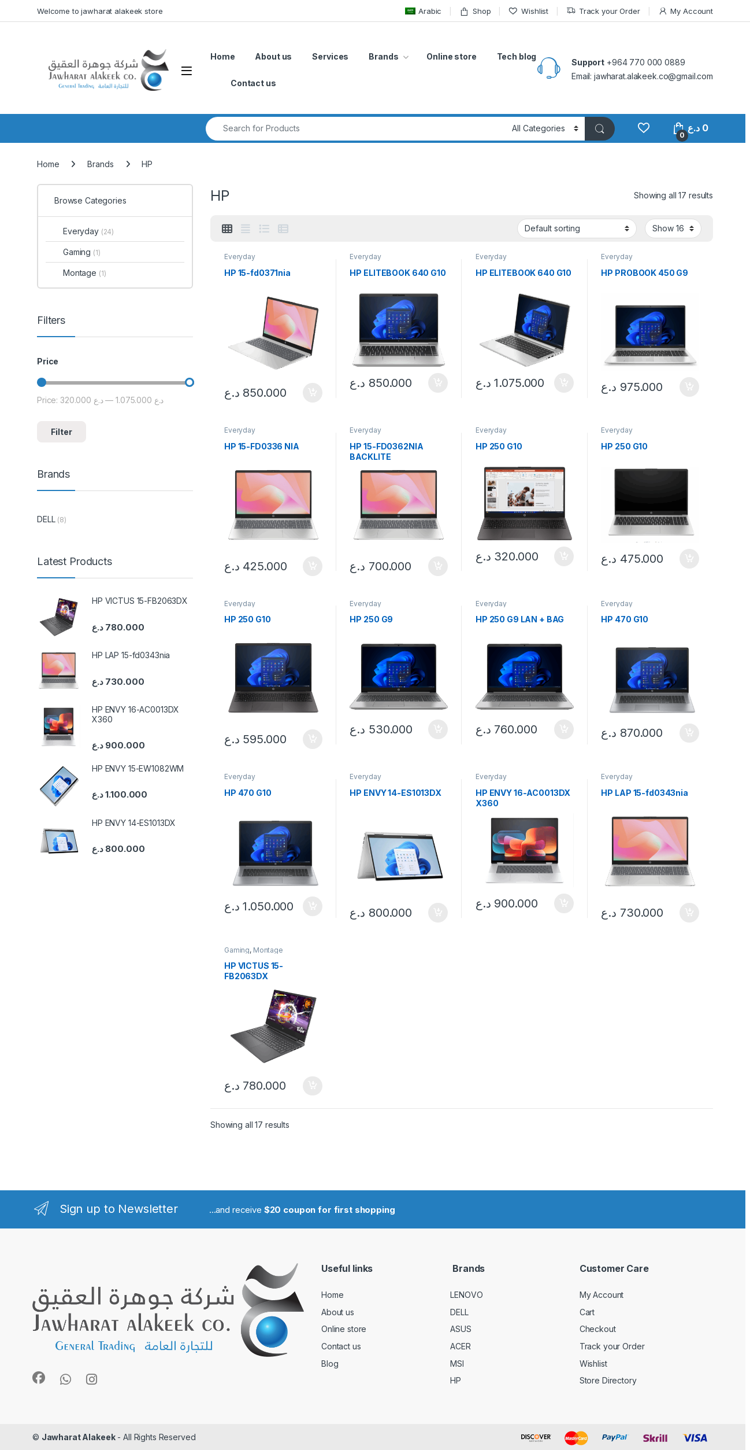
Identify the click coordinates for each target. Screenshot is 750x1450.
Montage (268, 950)
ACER (460, 1346)
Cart (587, 1312)
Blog (329, 1363)
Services (330, 56)
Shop (475, 11)
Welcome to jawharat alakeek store (99, 11)
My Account (685, 11)
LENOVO (466, 1295)
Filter (61, 432)
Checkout (598, 1329)
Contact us (253, 83)
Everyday (239, 256)
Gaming (237, 950)
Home (222, 56)
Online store (451, 56)
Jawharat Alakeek (79, 1437)
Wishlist (528, 11)
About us (273, 56)
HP (455, 1380)
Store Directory (608, 1380)
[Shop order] (577, 228)
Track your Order (603, 11)
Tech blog (517, 56)
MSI (457, 1363)
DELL (46, 519)
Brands (383, 56)
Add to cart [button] (312, 393)
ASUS (460, 1329)
